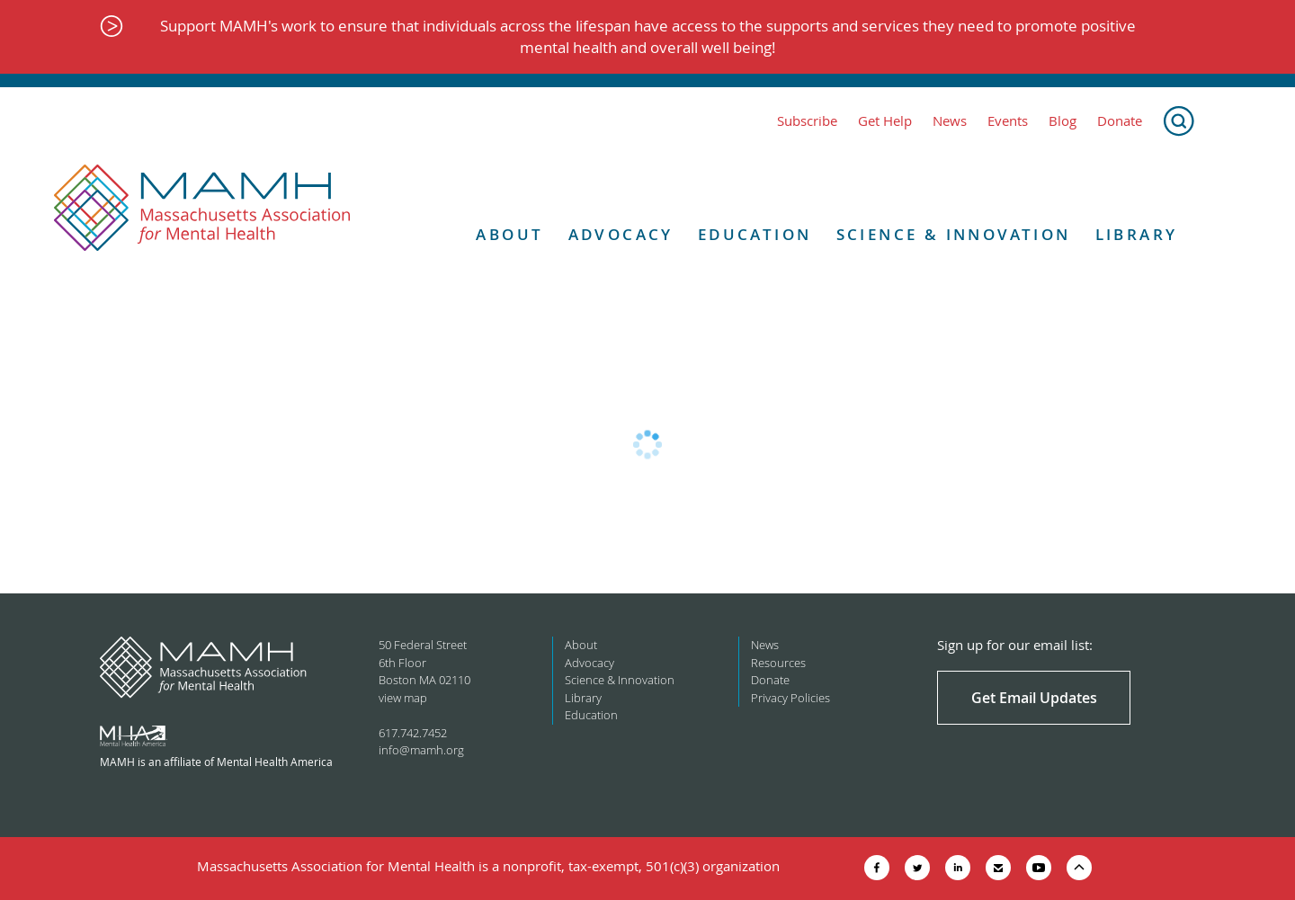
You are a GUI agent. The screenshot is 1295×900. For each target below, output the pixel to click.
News (950, 120)
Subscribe (807, 120)
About (509, 235)
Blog (1062, 120)
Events (1007, 120)
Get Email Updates (1034, 698)
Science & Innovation (953, 235)
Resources (778, 663)
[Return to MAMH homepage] (202, 209)
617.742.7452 (413, 733)
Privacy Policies (790, 698)
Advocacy (621, 235)
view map (403, 698)
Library (1136, 235)
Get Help (885, 120)
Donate (1119, 120)
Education (755, 235)
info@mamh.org (421, 750)
